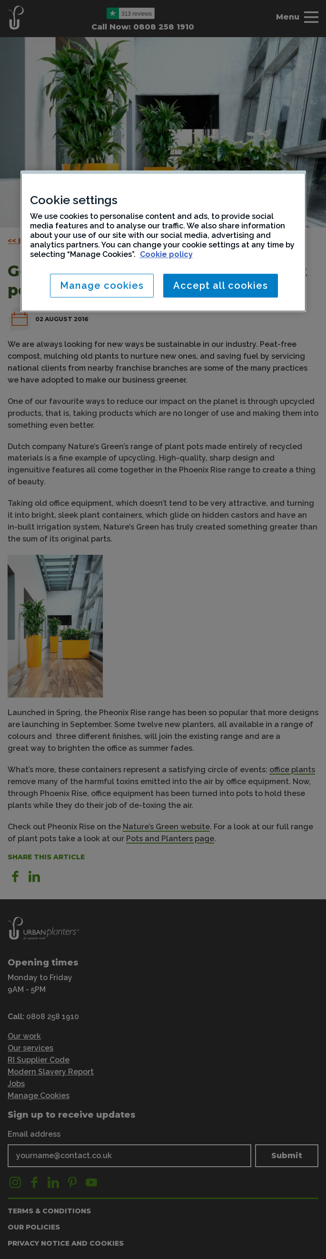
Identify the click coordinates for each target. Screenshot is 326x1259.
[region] (163, 241)
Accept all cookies (220, 285)
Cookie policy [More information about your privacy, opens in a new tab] (166, 254)
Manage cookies (102, 285)
